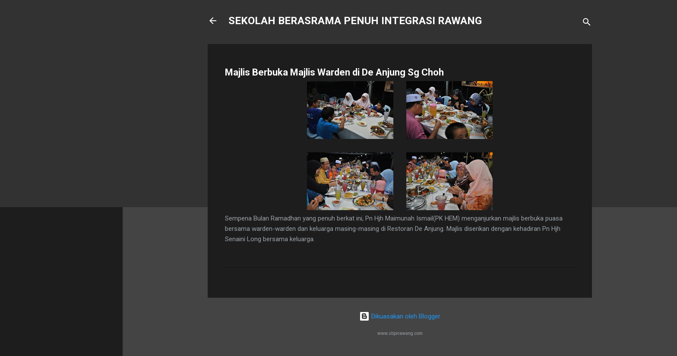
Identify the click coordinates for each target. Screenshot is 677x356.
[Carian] (587, 23)
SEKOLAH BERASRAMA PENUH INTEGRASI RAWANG (355, 21)
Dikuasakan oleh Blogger (399, 316)
